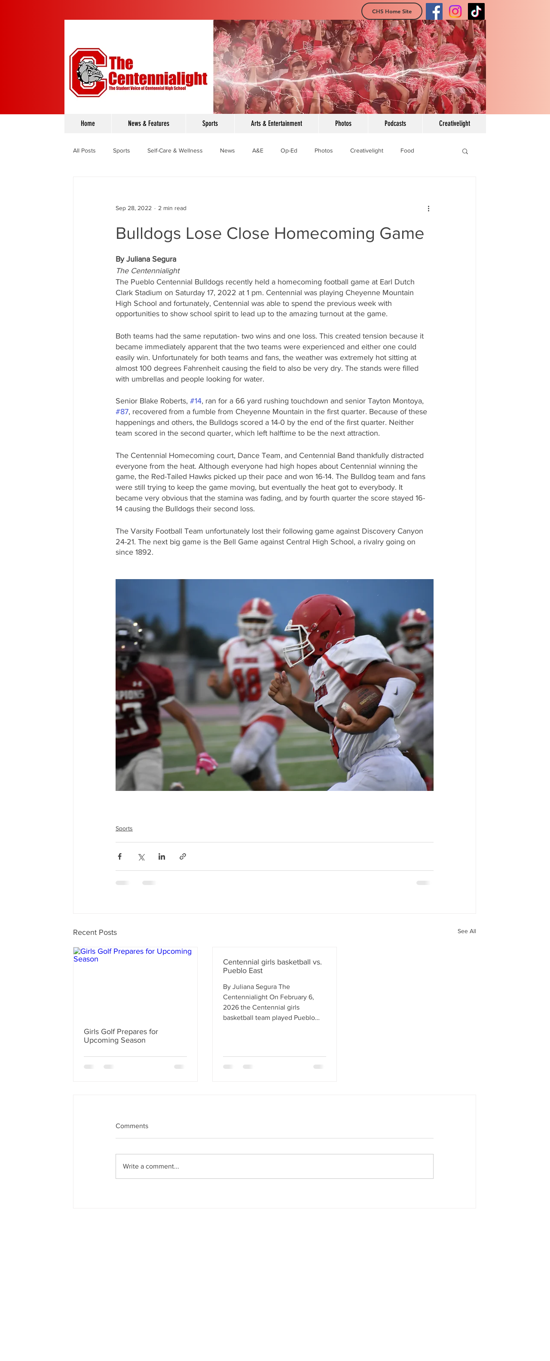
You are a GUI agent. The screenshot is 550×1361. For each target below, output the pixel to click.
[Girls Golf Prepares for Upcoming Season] (135, 982)
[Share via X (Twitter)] (141, 856)
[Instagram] (455, 11)
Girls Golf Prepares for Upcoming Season (121, 1035)
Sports (121, 150)
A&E (257, 150)
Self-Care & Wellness (175, 150)
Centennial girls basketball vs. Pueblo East (272, 966)
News (227, 150)
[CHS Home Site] (391, 11)
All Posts (84, 150)
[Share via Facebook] (120, 856)
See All (467, 931)
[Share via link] (183, 856)
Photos (324, 150)
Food (407, 150)
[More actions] (428, 208)
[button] (465, 150)
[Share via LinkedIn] (162, 856)
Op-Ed (289, 150)
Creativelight (366, 150)
